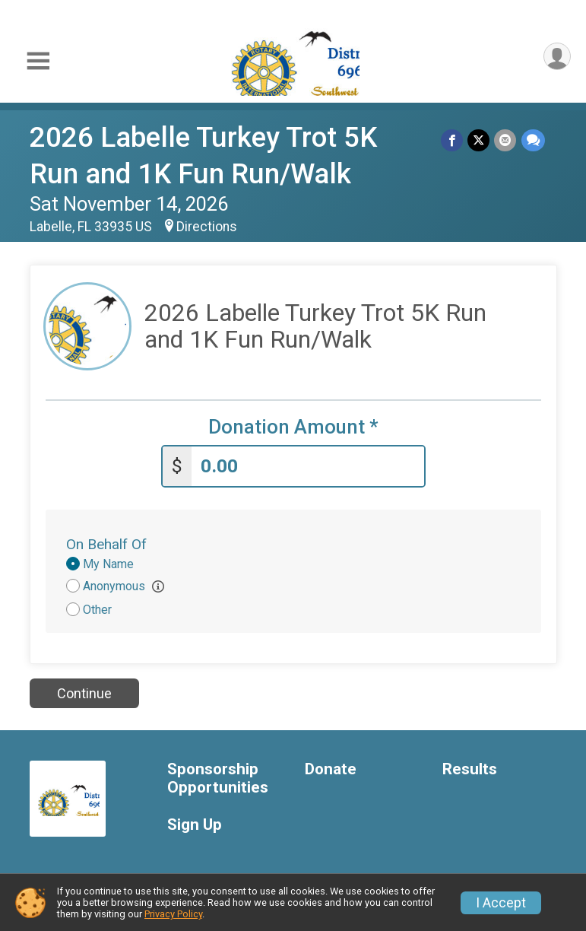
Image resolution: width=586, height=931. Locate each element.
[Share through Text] (533, 140)
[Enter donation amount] (308, 466)
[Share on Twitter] (479, 140)
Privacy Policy (173, 914)
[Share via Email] (506, 140)
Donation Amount (293, 427)
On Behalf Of (106, 544)
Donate (330, 769)
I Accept (501, 902)
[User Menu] (557, 57)
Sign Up (194, 825)
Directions (206, 226)
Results (469, 769)
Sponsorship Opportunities (217, 778)
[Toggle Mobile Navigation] (38, 61)
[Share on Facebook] (453, 140)
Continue (84, 693)
